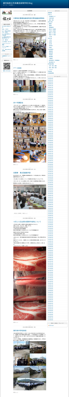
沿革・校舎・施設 (52, 65)
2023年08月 (50, 137)
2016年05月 (50, 296)
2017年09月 (50, 266)
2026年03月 (50, 80)
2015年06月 (50, 314)
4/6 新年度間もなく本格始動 (6, 34)
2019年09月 (50, 223)
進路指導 (50, 12)
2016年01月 (50, 303)
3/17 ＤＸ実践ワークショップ (6, 47)
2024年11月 (50, 109)
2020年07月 (50, 204)
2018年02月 (50, 257)
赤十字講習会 (18, 102)
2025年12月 (50, 85)
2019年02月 (50, 235)
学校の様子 (50, 22)
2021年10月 (50, 177)
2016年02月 (50, 301)
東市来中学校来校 (19, 330)
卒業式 (50, 47)
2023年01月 (50, 149)
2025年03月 (50, 102)
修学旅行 (51, 45)
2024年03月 (50, 124)
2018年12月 (50, 239)
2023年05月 (50, 142)
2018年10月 (50, 243)
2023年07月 (50, 138)
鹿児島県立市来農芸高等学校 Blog (17, 3)
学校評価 (50, 71)
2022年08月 (50, 158)
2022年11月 (50, 153)
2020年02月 (50, 213)
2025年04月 (50, 100)
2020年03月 (50, 212)
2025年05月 (50, 98)
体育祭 (50, 42)
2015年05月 (50, 316)
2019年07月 (50, 226)
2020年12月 (50, 195)
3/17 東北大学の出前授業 (6, 50)
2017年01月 (50, 281)
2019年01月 (50, 237)
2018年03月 (50, 255)
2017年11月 (50, 263)
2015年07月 (50, 312)
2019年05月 (50, 230)
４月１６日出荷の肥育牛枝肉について (27, 221)
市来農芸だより (52, 16)
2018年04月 (50, 254)
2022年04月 (50, 166)
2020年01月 (50, 215)
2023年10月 (50, 133)
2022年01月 (50, 171)
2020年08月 (50, 202)
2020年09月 (50, 201)
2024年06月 (50, 118)
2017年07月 (50, 270)
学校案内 (50, 54)
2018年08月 (50, 246)
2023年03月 (50, 146)
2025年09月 (50, 91)
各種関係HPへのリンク (6, 56)
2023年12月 (50, 129)
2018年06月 (50, 250)
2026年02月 (50, 82)
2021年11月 (50, 175)
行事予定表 (51, 18)
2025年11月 (50, 87)
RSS (50, 325)
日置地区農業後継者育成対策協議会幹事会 (28, 18)
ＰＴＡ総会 (17, 68)
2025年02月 (50, 104)
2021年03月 (50, 190)
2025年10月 (50, 89)
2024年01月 (50, 127)
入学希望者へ (51, 49)
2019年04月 (50, 232)
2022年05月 (50, 164)
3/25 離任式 (5, 40)
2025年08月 (50, 93)
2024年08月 (50, 115)
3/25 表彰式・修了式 (6, 41)
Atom (52, 325)
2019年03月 (50, 234)
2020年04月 (50, 210)
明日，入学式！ (5, 29)
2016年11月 (50, 285)
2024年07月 (50, 116)
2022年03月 (50, 168)
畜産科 (50, 25)
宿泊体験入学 (51, 62)
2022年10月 (50, 155)
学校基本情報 (51, 64)
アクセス (50, 69)
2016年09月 (50, 288)
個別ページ (15, 59)
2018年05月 (50, 252)
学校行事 (50, 38)
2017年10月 (50, 265)
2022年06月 (50, 162)
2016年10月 (50, 287)
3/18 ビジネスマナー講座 (6, 44)
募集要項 (50, 51)
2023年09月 (50, 135)
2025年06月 (50, 96)
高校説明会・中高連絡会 (53, 60)
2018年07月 (50, 248)
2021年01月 (50, 193)
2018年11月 (50, 241)
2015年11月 (50, 307)
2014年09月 (50, 319)
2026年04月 (50, 78)
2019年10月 (50, 221)
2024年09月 (50, 113)
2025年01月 (50, 105)
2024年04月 (50, 122)
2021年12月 (50, 173)
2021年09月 (50, 179)
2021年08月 (50, 180)
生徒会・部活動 (52, 31)
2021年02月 (50, 191)
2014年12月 (50, 318)
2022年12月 (50, 151)
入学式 (50, 40)
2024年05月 (50, 120)
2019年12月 (50, 217)
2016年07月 (50, 292)
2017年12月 (50, 261)
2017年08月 (50, 268)
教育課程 (50, 56)
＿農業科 (50, 23)
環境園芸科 (51, 27)
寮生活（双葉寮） (17, 213)
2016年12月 (50, 283)
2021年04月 (50, 188)
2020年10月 (50, 199)
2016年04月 (50, 298)
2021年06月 (50, 184)
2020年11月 (50, 197)
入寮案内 (50, 58)
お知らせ (50, 14)
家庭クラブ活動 (52, 34)
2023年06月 (50, 140)
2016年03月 (50, 299)
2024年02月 (50, 126)
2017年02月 (50, 279)
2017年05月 (50, 274)
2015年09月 (50, 310)
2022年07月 (50, 160)
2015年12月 (50, 305)
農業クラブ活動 (52, 33)
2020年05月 (50, 208)
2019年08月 (50, 224)
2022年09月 (50, 157)
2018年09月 (50, 245)
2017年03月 (50, 277)
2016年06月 (50, 294)
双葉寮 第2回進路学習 (22, 172)
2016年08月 (50, 290)
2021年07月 (50, 182)
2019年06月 (50, 228)
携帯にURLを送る (7, 71)
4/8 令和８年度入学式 (6, 26)
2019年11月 (50, 219)
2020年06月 (50, 206)
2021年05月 (50, 186)
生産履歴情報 (51, 73)
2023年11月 (50, 131)
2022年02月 (50, 169)
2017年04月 (50, 276)
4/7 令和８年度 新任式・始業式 (6, 31)
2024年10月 (50, 111)
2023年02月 (50, 147)
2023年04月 (50, 144)
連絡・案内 (51, 20)
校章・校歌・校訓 (52, 67)
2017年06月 (50, 272)
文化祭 (50, 44)
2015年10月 (50, 309)
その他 (50, 36)
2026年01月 (50, 83)
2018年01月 (50, 259)
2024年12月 (50, 107)
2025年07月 (50, 94)
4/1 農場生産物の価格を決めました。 (6, 37)
